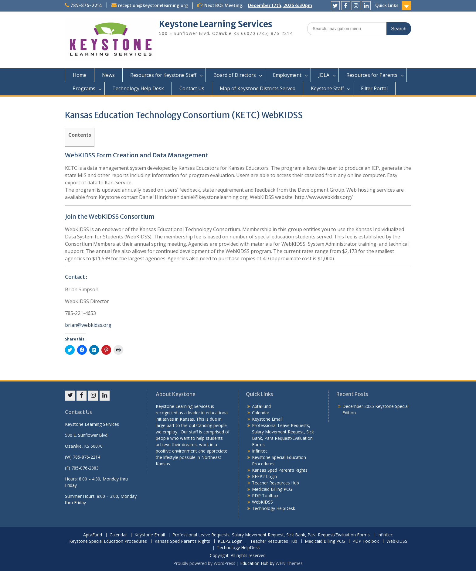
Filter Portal (374, 88)
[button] (110, 39)
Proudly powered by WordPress (204, 563)
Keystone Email (267, 419)
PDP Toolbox (265, 495)
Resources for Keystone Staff (163, 75)
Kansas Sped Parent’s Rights (280, 470)
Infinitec (259, 451)
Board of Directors (234, 75)
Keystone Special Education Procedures (108, 541)
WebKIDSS (262, 502)
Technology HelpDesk (273, 508)
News (108, 75)
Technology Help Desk (138, 88)
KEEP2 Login (264, 476)
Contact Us (191, 88)
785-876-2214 (86, 5)
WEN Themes (289, 563)
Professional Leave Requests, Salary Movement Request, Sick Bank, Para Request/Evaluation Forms (271, 535)
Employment (287, 75)
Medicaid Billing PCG (272, 489)
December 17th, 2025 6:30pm (280, 5)
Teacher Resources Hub (275, 483)
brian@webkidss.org (88, 325)
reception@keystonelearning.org (153, 5)
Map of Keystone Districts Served (257, 88)
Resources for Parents (371, 75)
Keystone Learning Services (215, 24)
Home (80, 75)
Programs (84, 88)
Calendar (260, 412)
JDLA (323, 75)
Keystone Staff (327, 88)
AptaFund (261, 406)
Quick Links (386, 5)
